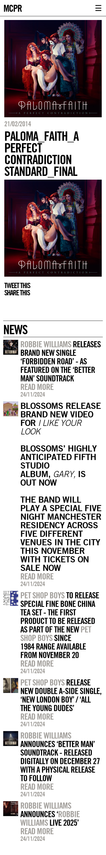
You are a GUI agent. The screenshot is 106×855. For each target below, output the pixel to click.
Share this (17, 292)
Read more (37, 386)
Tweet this (17, 285)
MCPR (12, 7)
